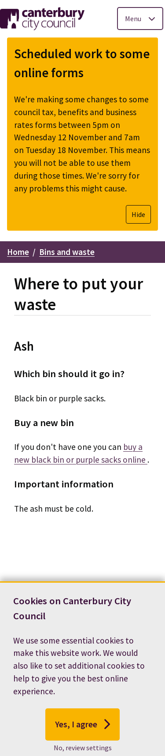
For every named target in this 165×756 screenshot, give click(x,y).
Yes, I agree (82, 733)
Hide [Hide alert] (138, 214)
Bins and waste (67, 252)
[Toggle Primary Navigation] (140, 18)
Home (18, 252)
